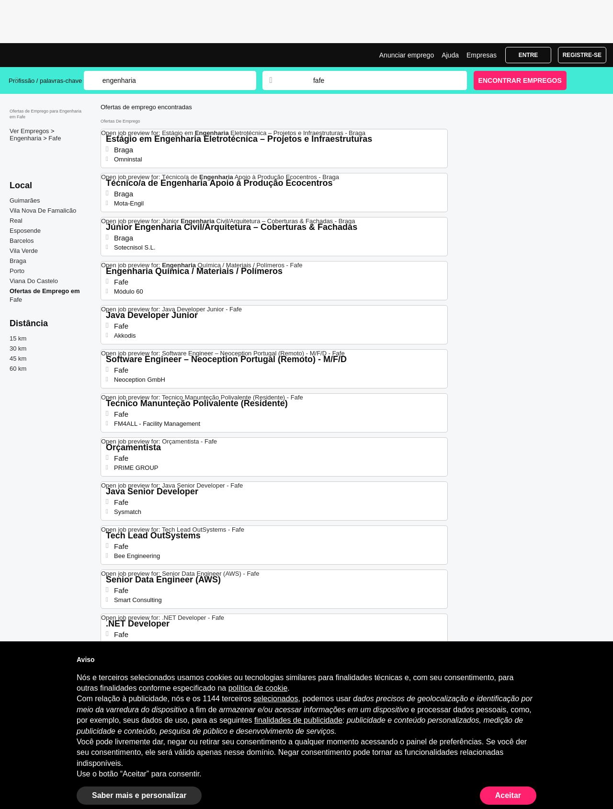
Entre (528, 55)
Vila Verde (24, 250)
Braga (18, 260)
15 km (18, 338)
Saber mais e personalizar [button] (139, 795)
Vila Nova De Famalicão (43, 210)
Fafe (54, 138)
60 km (18, 368)
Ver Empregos (30, 131)
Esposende (25, 230)
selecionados (275, 699)
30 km (18, 348)
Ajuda (450, 55)
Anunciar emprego (406, 55)
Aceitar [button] (508, 795)
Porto (17, 270)
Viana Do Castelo (34, 281)
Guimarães (25, 200)
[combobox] (381, 80)
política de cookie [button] (258, 688)
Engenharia (26, 138)
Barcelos (22, 240)
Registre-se (582, 55)
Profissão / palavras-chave (45, 80)
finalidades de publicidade (298, 720)
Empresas (481, 55)
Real (16, 220)
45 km (18, 358)
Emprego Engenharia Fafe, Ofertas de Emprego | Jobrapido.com (44, 55)
